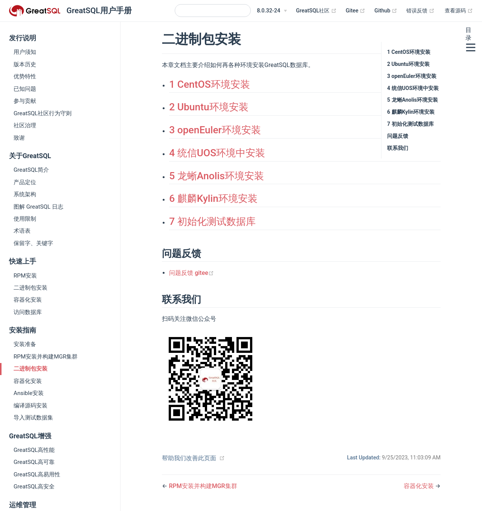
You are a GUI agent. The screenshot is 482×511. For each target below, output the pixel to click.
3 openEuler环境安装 (215, 130)
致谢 (19, 137)
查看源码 (459, 11)
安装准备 (25, 344)
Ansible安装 (29, 393)
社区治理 (25, 125)
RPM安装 (25, 275)
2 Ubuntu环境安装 (209, 107)
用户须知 (25, 52)
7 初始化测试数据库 (212, 221)
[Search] (213, 10)
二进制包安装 (30, 287)
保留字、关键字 (33, 243)
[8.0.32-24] (272, 11)
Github (385, 11)
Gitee (355, 11)
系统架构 (25, 194)
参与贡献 (25, 101)
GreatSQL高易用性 (37, 474)
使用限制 (25, 218)
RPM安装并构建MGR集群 (46, 356)
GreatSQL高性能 (34, 450)
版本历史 (25, 64)
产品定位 (25, 182)
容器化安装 (28, 299)
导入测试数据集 (33, 417)
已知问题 (25, 88)
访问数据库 (28, 312)
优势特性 (25, 76)
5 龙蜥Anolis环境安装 (216, 176)
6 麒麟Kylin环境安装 (213, 198)
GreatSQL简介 (31, 169)
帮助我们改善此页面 (189, 458)
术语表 (22, 230)
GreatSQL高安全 (34, 486)
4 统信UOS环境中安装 (217, 153)
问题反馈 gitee (191, 272)
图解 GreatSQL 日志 (38, 206)
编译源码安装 (30, 405)
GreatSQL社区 (316, 11)
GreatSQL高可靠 (34, 462)
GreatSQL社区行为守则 (43, 113)
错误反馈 (420, 11)
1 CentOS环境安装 (209, 84)
